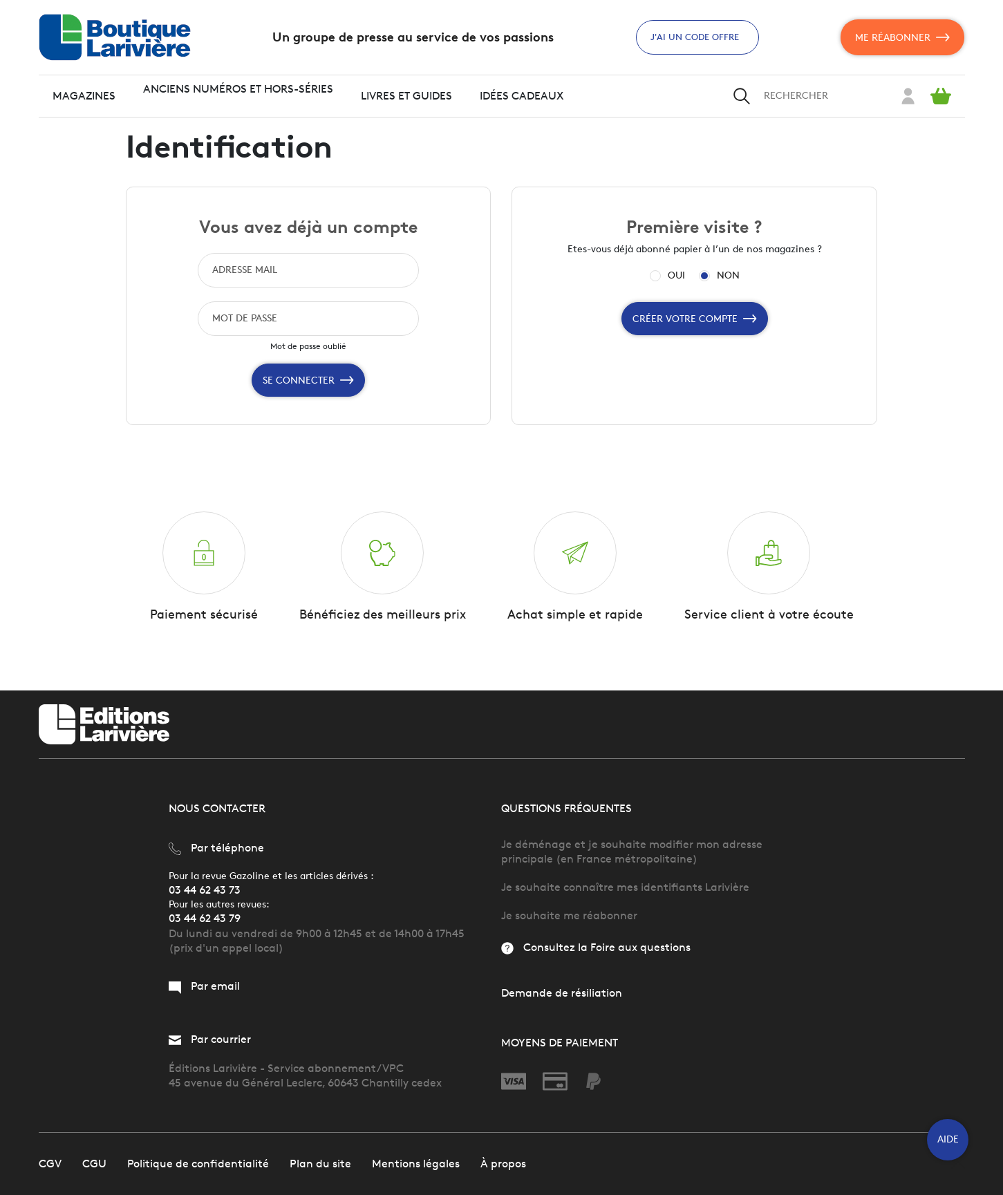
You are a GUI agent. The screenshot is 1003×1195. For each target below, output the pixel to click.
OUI (676, 276)
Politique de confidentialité (198, 1163)
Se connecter (308, 380)
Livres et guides (406, 95)
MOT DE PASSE (244, 318)
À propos (503, 1163)
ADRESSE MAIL (244, 270)
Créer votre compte (694, 319)
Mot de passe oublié (308, 346)
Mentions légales (416, 1163)
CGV (50, 1163)
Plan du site (320, 1163)
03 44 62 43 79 (205, 919)
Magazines (84, 95)
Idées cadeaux (522, 95)
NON (728, 276)
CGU (94, 1163)
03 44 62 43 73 (205, 890)
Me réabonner (902, 37)
